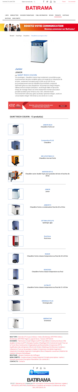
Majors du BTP (36, 341)
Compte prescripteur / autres (54, 357)
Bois (42, 351)
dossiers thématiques (23, 353)
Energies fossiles (32, 343)
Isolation (61, 347)
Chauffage (19, 35)
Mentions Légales (61, 383)
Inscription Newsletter (31, 359)
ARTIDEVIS (15, 385)
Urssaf (28, 341)
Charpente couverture (52, 351)
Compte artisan (26, 357)
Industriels (13, 351)
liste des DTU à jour (24, 337)
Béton (48, 341)
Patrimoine (21, 341)
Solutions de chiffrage (31, 355)
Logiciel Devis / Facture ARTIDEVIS (41, 339)
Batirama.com (20, 383)
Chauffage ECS (44, 343)
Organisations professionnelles (39, 345)
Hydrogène (36, 351)
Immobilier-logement (24, 351)
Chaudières (26, 35)
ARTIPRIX (23, 385)
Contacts (22, 361)
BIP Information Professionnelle (43, 383)
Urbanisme (13, 349)
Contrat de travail (55, 343)
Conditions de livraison (44, 385)
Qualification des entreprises (19, 347)
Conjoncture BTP (55, 345)
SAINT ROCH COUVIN (27, 75)
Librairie (20, 355)
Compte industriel (37, 357)
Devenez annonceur (16, 359)
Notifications (31, 385)
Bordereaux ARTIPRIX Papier (19, 339)
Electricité (33, 347)
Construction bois (56, 341)
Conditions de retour (59, 385)
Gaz (43, 341)
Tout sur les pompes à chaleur (28, 349)
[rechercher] (34, 1)
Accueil (12, 35)
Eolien (39, 347)
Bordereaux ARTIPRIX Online (52, 337)
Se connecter (44, 359)
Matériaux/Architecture (50, 347)
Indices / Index (37, 337)
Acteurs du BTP (21, 343)
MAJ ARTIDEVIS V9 (39, 387)
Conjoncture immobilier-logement (50, 349)
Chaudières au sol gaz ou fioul (39, 35)
